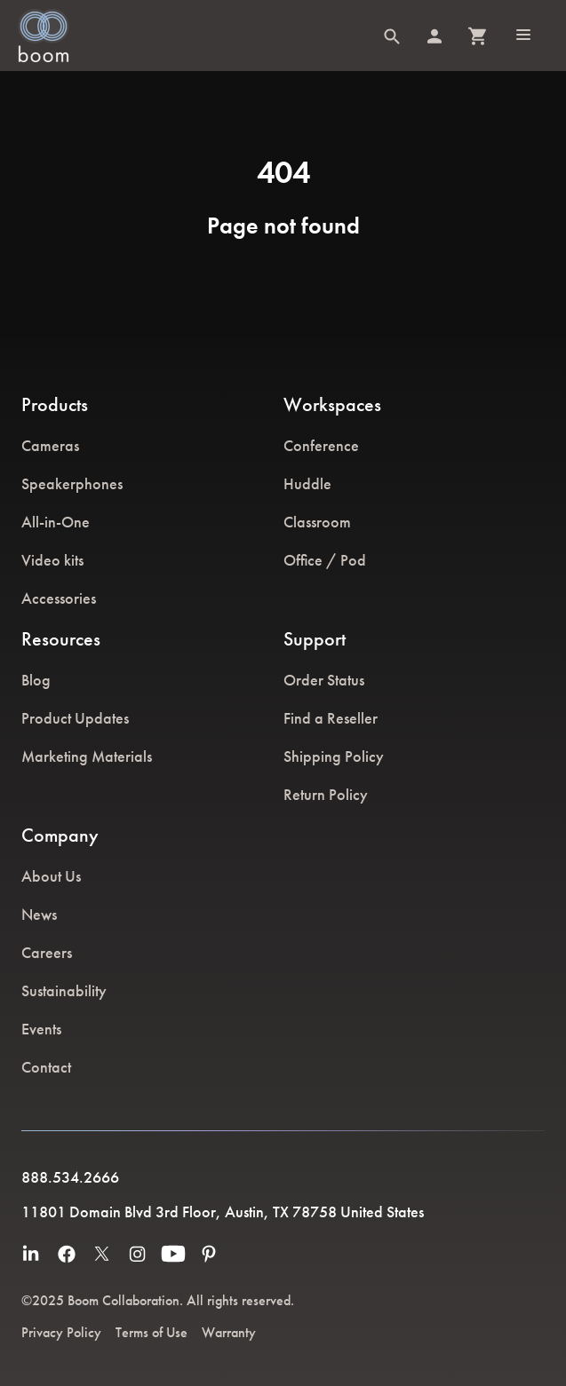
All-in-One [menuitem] (55, 521)
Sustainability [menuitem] (64, 990)
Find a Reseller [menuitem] (330, 718)
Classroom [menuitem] (317, 521)
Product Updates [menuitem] (75, 718)
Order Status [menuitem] (323, 679)
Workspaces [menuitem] (332, 404)
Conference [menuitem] (321, 445)
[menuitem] (31, 1253)
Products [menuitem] (54, 404)
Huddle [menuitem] (307, 483)
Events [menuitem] (41, 1028)
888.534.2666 (70, 1177)
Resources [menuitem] (60, 639)
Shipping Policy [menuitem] (333, 756)
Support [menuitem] (314, 639)
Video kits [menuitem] (52, 560)
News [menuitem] (39, 914)
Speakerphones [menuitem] (72, 483)
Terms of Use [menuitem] (151, 1332)
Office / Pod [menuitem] (324, 560)
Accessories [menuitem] (58, 598)
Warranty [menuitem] (229, 1332)
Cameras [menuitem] (50, 445)
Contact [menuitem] (46, 1067)
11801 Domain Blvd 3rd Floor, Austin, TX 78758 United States (222, 1211)
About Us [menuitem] (51, 876)
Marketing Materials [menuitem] (86, 756)
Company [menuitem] (60, 835)
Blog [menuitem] (36, 679)
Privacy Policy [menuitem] (61, 1332)
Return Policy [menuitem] (325, 794)
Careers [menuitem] (46, 952)
